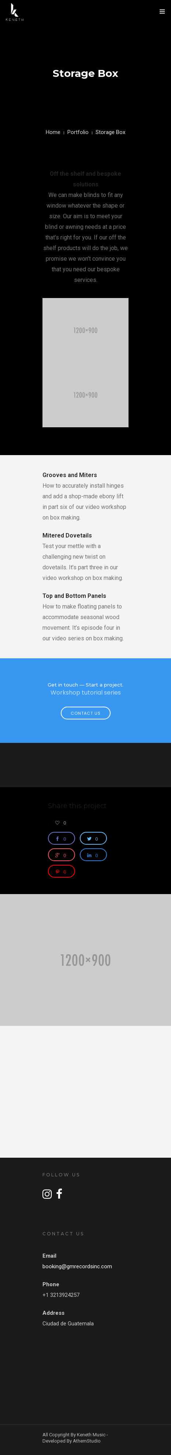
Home (53, 132)
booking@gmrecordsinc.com (77, 1266)
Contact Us (86, 713)
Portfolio (78, 132)
